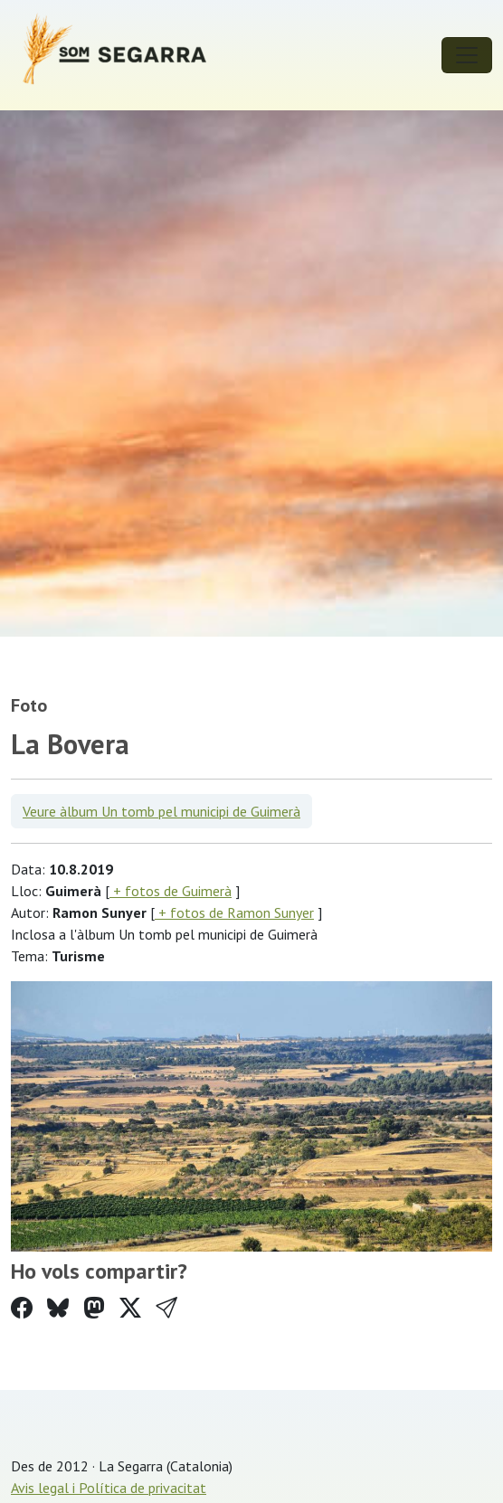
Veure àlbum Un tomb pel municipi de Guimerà (161, 811)
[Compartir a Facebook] (22, 1308)
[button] (166, 1308)
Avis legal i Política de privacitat (108, 1488)
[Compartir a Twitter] (130, 1308)
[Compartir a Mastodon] (94, 1308)
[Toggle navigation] (466, 55)
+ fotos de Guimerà (170, 891)
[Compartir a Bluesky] (58, 1308)
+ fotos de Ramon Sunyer (234, 912)
